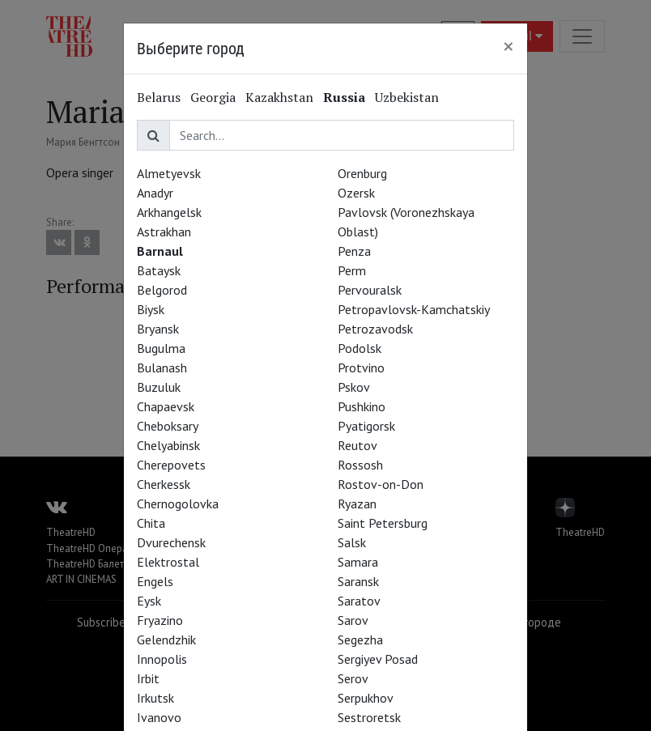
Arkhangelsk (169, 212)
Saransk (358, 581)
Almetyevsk (169, 173)
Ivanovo (159, 717)
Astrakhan (164, 231)
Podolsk (359, 348)
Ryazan (357, 503)
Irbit (148, 678)
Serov (353, 678)
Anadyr (155, 193)
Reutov (357, 445)
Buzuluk (159, 387)
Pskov (354, 387)
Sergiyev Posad (378, 659)
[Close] (508, 46)
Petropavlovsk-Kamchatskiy (414, 309)
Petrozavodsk (375, 329)
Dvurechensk (171, 542)
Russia (344, 97)
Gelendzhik (166, 639)
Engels (155, 581)
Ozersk (356, 193)
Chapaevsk (165, 406)
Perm (352, 270)
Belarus (159, 97)
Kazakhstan (279, 97)
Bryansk (158, 329)
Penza (354, 251)
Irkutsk (155, 698)
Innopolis (162, 659)
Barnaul (160, 251)
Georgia (213, 97)
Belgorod (162, 290)
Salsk (352, 542)
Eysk (149, 601)
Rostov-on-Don (380, 484)
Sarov (353, 620)
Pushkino (361, 406)
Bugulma (161, 348)
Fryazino (160, 620)
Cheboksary (167, 426)
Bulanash (162, 367)
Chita (151, 523)
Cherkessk (163, 484)
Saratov (359, 601)
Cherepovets (171, 465)
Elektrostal (168, 562)
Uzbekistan (407, 97)
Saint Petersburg (383, 523)
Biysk (150, 309)
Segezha (360, 639)
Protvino (361, 367)
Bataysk (159, 270)
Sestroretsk (369, 717)
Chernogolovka (178, 503)
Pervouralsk (370, 290)
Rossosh (360, 465)
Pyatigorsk (366, 426)
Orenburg (362, 173)
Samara (358, 562)
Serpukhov (366, 698)
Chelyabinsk (168, 445)
